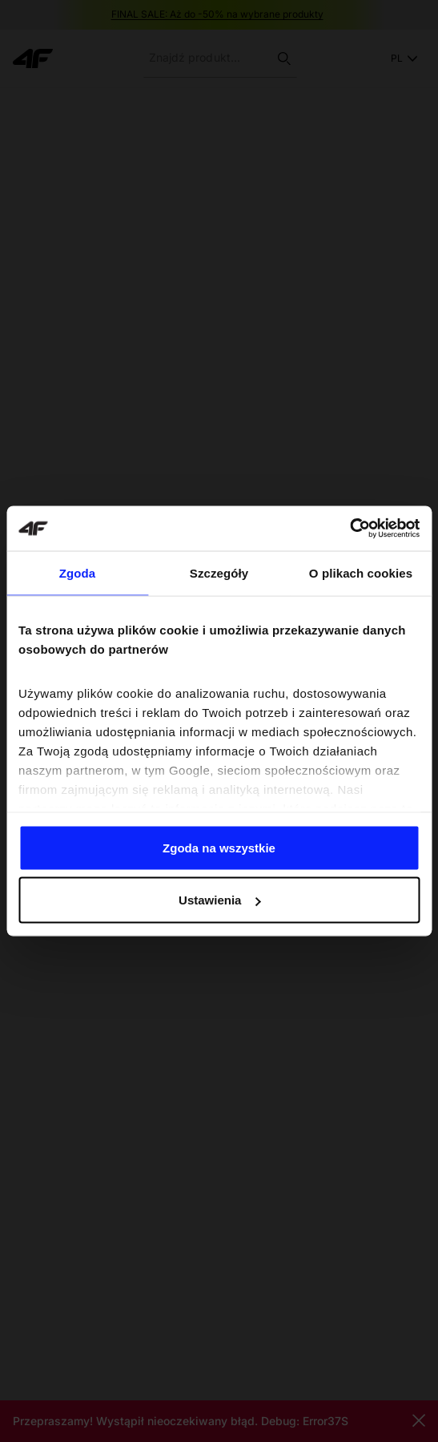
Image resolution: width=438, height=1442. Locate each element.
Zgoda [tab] (77, 572)
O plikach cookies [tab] (360, 572)
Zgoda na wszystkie (219, 847)
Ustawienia (219, 900)
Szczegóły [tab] (219, 572)
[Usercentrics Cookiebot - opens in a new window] (349, 528)
